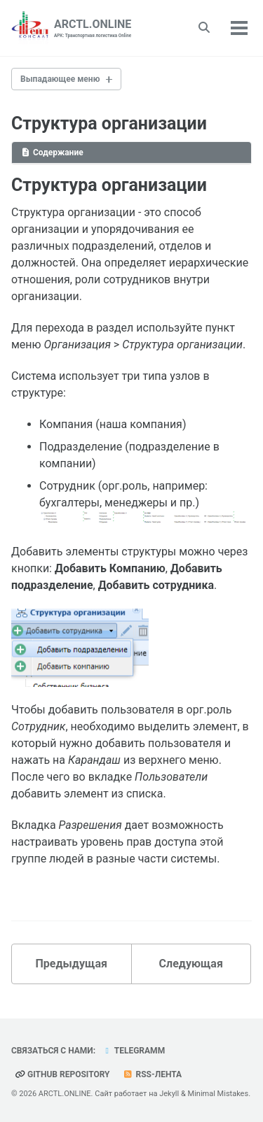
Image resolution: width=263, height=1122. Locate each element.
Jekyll (169, 1093)
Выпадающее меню (60, 79)
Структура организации (109, 123)
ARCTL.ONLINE (92, 28)
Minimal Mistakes (218, 1093)
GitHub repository (62, 1074)
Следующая (191, 963)
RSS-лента (152, 1074)
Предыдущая (71, 963)
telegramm (133, 1051)
